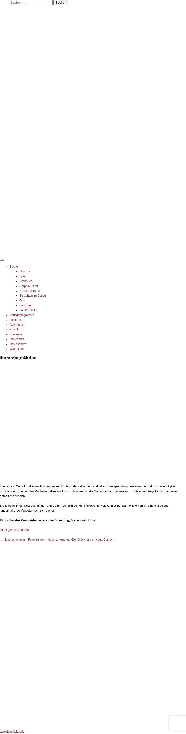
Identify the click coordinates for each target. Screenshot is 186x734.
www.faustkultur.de (12, 731)
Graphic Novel (28, 286)
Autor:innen (17, 324)
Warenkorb (17, 349)
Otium (23, 300)
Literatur (24, 271)
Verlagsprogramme (22, 315)
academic (16, 320)
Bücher (14, 266)
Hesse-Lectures (29, 291)
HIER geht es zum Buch (15, 530)
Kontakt (15, 329)
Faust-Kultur (27, 310)
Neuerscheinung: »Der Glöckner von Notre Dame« (82, 539)
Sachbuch (25, 281)
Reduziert (25, 305)
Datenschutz (18, 344)
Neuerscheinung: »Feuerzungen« (23, 539)
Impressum (17, 339)
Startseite (16, 334)
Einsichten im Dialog (32, 295)
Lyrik (22, 276)
